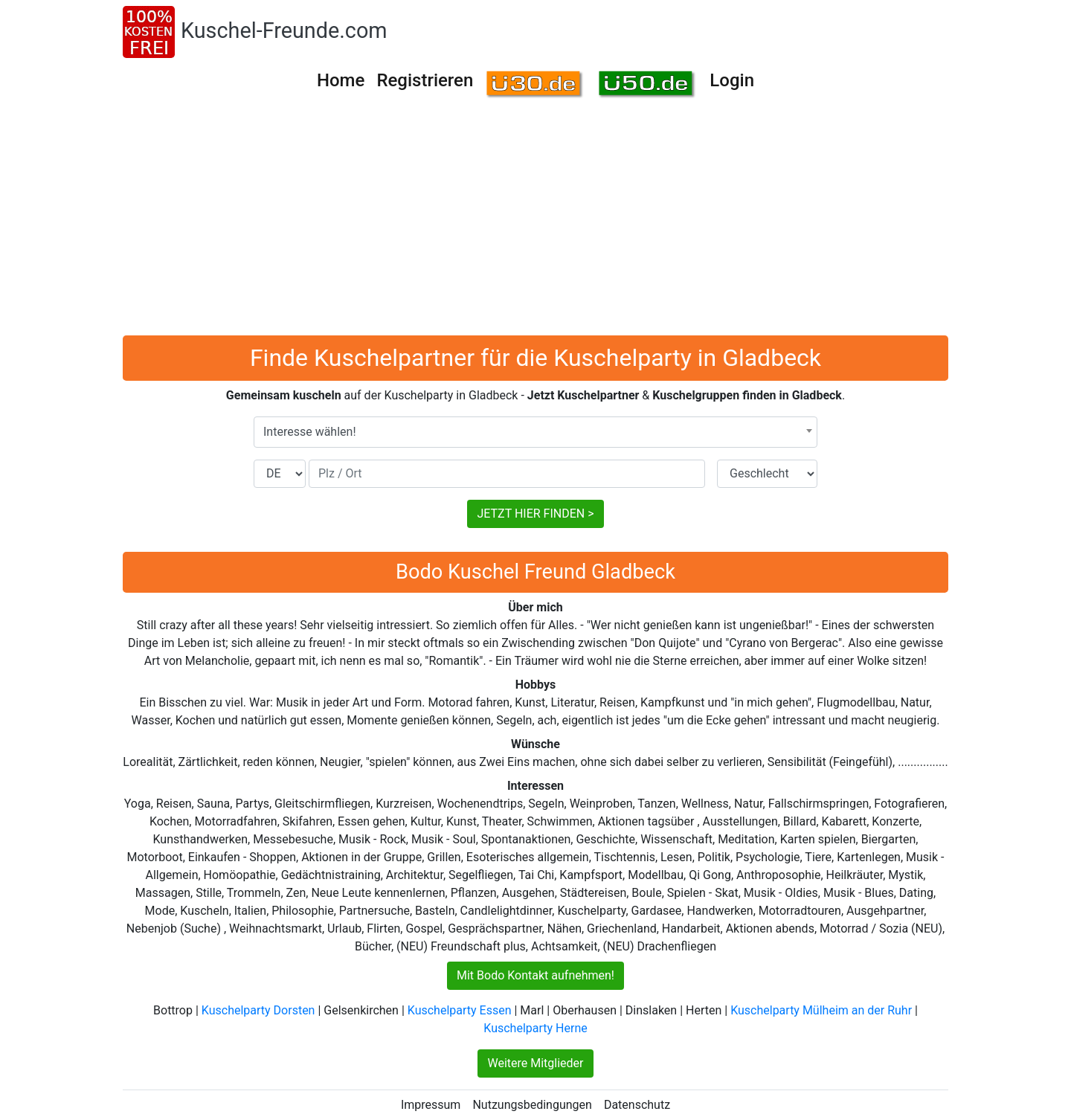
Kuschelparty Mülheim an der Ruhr (821, 1010)
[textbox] (535, 432)
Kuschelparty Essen (460, 1010)
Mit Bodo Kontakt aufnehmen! (535, 975)
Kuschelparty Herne (535, 1028)
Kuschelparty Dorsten (258, 1010)
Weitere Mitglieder (535, 1063)
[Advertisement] (535, 224)
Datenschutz (637, 1105)
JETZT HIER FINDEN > (535, 513)
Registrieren (424, 80)
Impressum (431, 1105)
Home (340, 80)
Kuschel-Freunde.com (284, 30)
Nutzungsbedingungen (531, 1105)
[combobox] (535, 432)
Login (732, 80)
